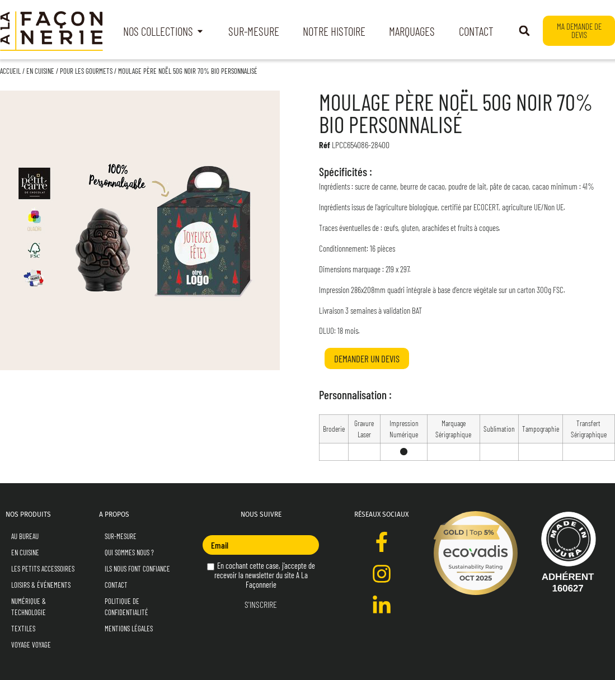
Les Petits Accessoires (42, 568)
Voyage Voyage (31, 644)
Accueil (10, 71)
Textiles (23, 628)
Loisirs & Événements (41, 584)
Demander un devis (367, 358)
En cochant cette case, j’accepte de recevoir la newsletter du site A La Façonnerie (261, 575)
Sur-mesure (121, 536)
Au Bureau (25, 536)
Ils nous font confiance (137, 568)
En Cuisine (40, 71)
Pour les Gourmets (86, 71)
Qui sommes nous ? (129, 552)
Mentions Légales (129, 628)
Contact (116, 584)
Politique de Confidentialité (126, 607)
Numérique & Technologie (28, 607)
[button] (524, 30)
